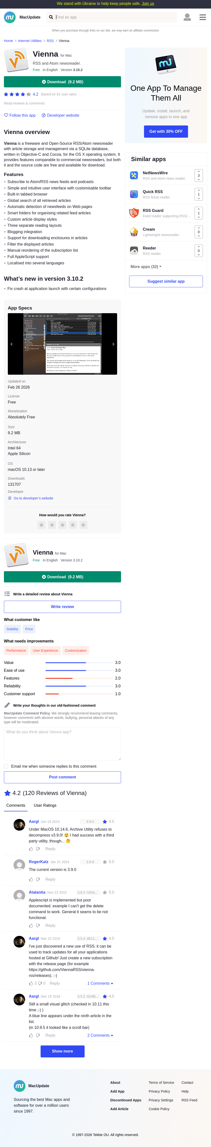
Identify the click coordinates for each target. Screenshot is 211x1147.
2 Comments (100, 1035)
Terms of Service (161, 1082)
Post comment (62, 777)
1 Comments (100, 983)
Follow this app (20, 115)
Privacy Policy (159, 1091)
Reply (50, 848)
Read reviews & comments (24, 103)
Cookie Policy (159, 1109)
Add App (117, 1091)
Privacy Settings (161, 1100)
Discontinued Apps (125, 1100)
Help (185, 1091)
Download (62, 81)
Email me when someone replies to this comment (54, 766)
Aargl (34, 821)
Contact (187, 1082)
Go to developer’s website (30, 498)
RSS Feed (189, 1100)
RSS (50, 41)
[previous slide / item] (11, 344)
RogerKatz (38, 861)
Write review (62, 606)
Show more (62, 1051)
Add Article (119, 1109)
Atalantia (37, 892)
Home (8, 41)
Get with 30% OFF (166, 131)
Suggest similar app (166, 281)
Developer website (60, 115)
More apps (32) (144, 266)
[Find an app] (50, 17)
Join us (148, 3)
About (115, 1082)
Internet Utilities (30, 41)
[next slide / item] (113, 344)
